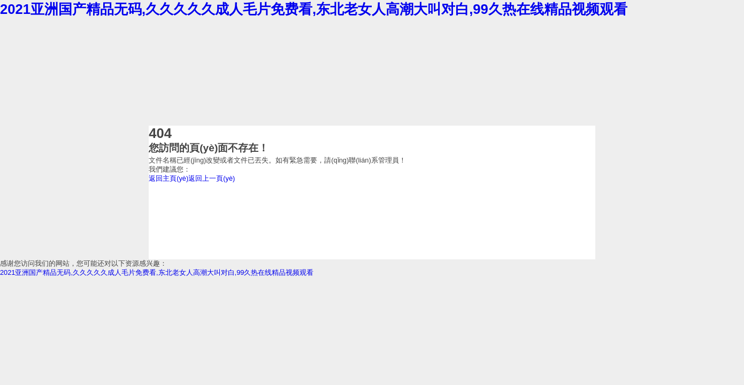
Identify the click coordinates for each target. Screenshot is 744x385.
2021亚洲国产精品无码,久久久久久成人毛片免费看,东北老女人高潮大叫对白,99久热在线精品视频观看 (313, 9)
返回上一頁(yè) (211, 178)
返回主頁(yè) (168, 178)
